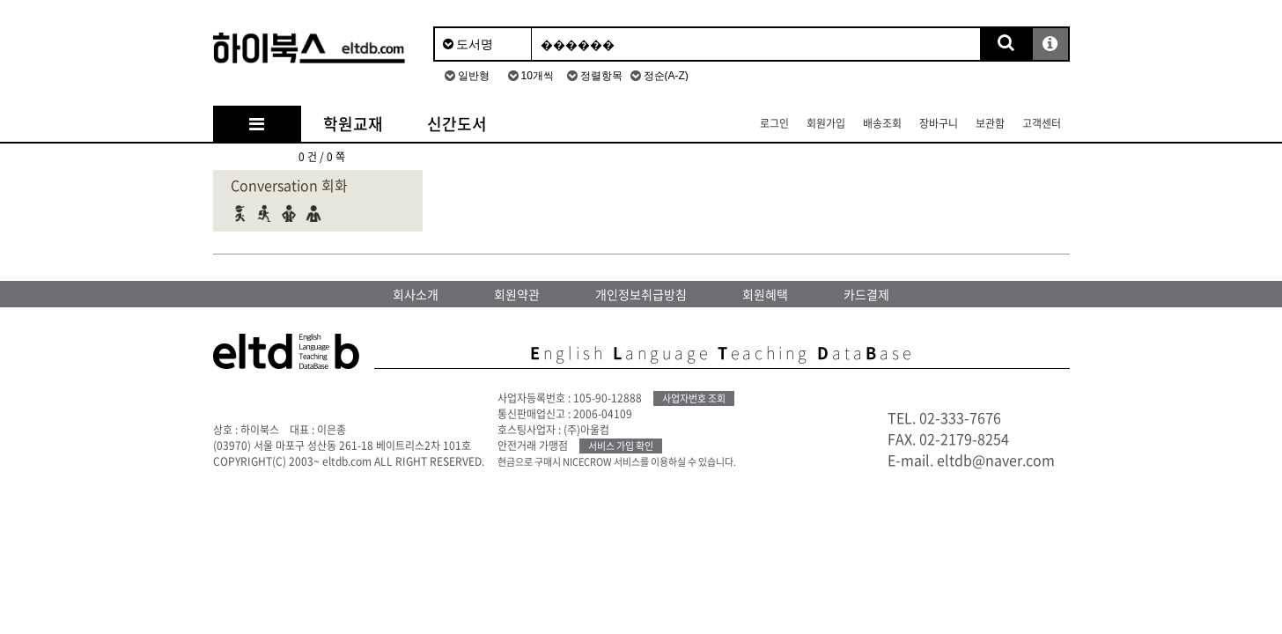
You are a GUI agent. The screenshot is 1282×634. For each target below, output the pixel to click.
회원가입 (826, 123)
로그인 (774, 123)
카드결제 (866, 294)
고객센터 (1041, 123)
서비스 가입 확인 (620, 446)
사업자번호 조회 (694, 398)
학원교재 (353, 124)
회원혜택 (765, 294)
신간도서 (457, 124)
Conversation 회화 (289, 184)
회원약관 (517, 294)
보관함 (990, 123)
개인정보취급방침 (641, 294)
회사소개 (415, 294)
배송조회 (882, 123)
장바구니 (938, 123)
